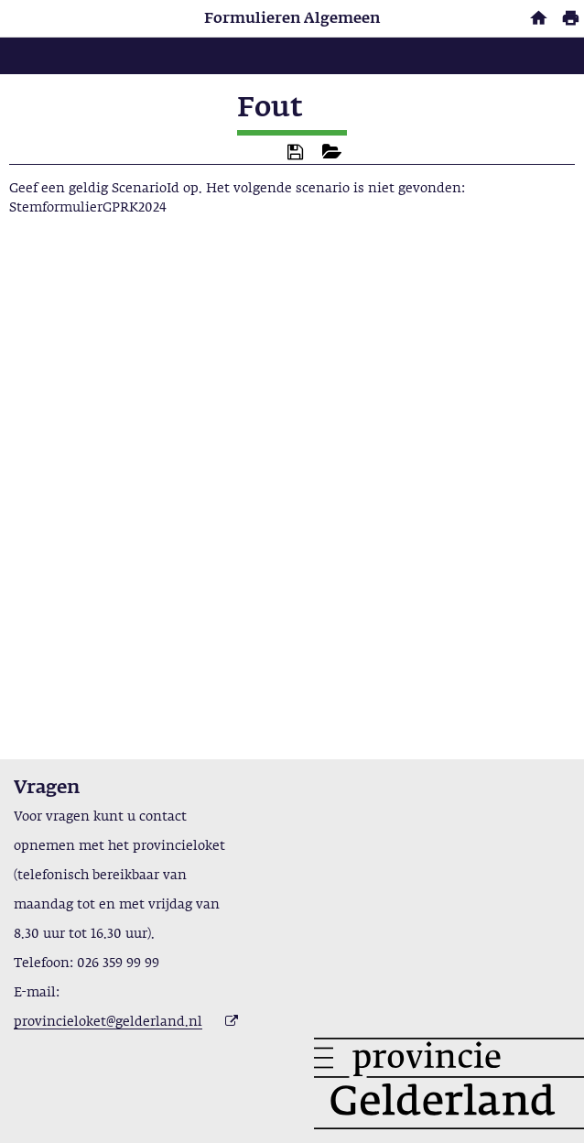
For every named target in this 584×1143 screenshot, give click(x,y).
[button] (295, 152)
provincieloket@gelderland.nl (108, 1022)
